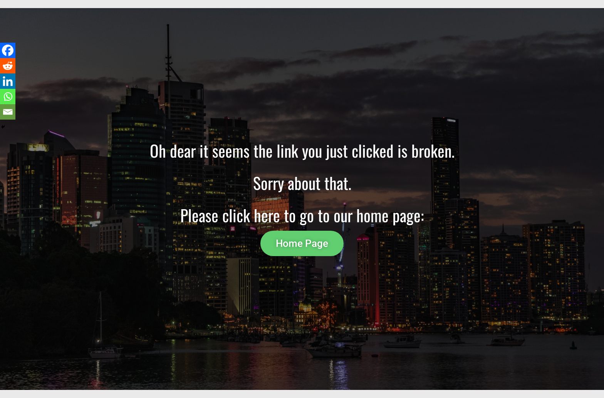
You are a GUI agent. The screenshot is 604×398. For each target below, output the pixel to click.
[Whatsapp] (7, 96)
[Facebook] (7, 50)
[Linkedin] (7, 81)
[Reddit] (7, 65)
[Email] (7, 112)
